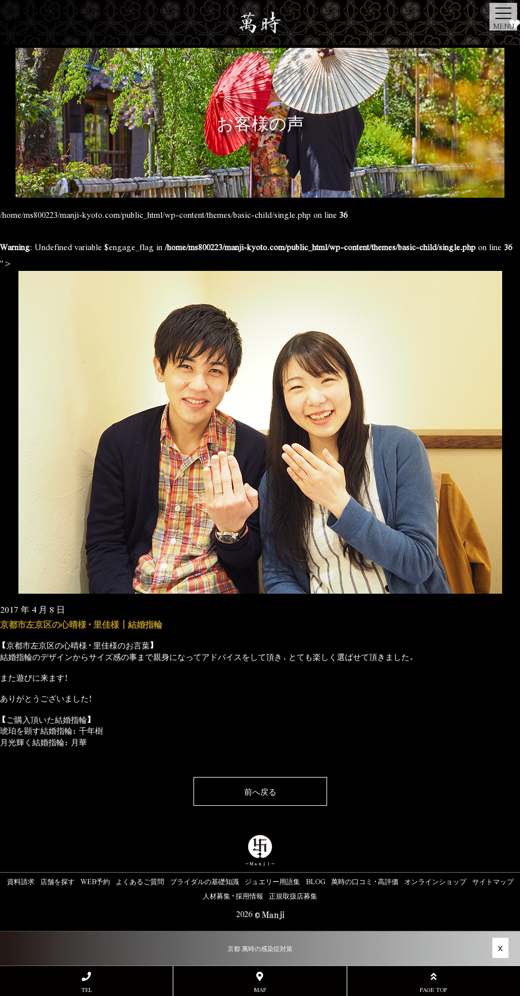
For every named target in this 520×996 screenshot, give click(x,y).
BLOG (315, 881)
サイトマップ (493, 881)
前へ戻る (260, 791)
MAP (259, 982)
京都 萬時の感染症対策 (260, 948)
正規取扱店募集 (293, 895)
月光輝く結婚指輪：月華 (43, 742)
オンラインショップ (435, 881)
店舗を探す (57, 881)
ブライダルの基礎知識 (204, 881)
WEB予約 (95, 881)
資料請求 (21, 881)
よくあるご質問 (140, 881)
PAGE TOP (433, 982)
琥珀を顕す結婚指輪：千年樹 (51, 730)
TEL (86, 982)
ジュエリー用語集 (272, 881)
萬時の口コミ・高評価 (364, 881)
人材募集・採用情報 (233, 895)
